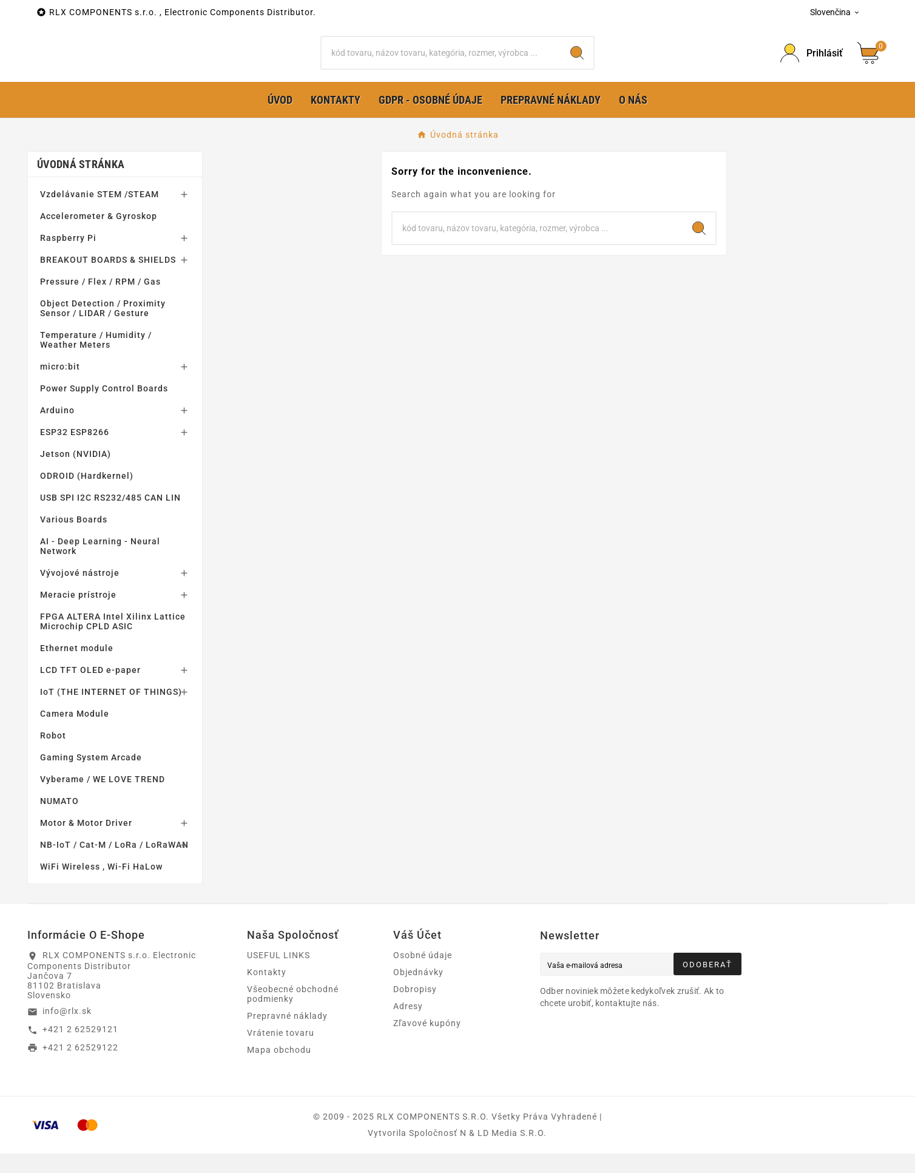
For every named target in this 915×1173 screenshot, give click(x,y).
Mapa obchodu (279, 1069)
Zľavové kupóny (427, 1042)
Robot (53, 755)
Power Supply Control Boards (104, 408)
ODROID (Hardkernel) (86, 495)
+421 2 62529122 (80, 1066)
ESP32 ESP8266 (74, 451)
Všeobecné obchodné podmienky (293, 1013)
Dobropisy (415, 1008)
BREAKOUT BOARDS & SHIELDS (108, 279)
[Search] (577, 62)
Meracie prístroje (78, 614)
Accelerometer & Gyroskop (98, 235)
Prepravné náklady (287, 1035)
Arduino (57, 429)
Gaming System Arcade (91, 777)
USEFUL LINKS (278, 974)
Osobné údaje (422, 974)
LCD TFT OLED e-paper (90, 689)
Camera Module (74, 733)
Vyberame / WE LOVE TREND (102, 798)
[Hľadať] (441, 62)
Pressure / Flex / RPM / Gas (100, 301)
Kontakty (266, 991)
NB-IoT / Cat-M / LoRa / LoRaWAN (114, 864)
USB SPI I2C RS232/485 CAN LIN (110, 517)
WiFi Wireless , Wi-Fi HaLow (101, 886)
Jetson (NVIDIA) (75, 473)
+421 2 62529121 (80, 1048)
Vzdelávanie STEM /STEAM (99, 213)
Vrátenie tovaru (280, 1052)
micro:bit (60, 386)
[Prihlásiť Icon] (811, 62)
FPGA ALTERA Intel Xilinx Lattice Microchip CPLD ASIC (113, 641)
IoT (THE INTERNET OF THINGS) (111, 711)
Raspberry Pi (68, 257)
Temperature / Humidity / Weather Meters (96, 359)
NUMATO (59, 820)
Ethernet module (76, 667)
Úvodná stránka (80, 183)
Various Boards (73, 539)
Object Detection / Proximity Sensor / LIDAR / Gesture (103, 327)
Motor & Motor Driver (86, 842)
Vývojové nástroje (80, 592)
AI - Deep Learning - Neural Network (100, 565)
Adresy (408, 1025)
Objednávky (418, 991)
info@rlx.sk (67, 1030)
